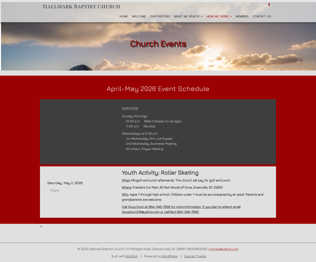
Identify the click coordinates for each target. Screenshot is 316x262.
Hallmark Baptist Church (81, 6)
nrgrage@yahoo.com (224, 249)
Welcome (139, 16)
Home (124, 16)
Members (242, 16)
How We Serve (219, 16)
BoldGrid (132, 256)
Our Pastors (160, 16)
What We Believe (188, 16)
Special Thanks (195, 256)
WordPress (170, 256)
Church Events (158, 43)
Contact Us (262, 16)
